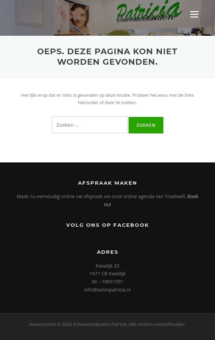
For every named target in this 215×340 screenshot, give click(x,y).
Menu (194, 14)
